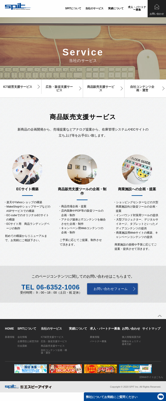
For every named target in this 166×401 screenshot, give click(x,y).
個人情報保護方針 (131, 337)
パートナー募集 (98, 341)
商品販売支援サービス (100, 88)
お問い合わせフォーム (111, 289)
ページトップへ (160, 316)
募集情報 (94, 337)
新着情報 (9, 337)
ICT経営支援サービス (17, 86)
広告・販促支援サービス (59, 88)
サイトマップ (151, 328)
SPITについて (73, 8)
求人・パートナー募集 (137, 8)
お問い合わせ (157, 14)
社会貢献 (22, 345)
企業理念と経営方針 (28, 341)
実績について (116, 8)
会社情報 (22, 337)
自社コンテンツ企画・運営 (142, 88)
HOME (9, 328)
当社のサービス (94, 8)
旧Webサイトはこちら (151, 377)
